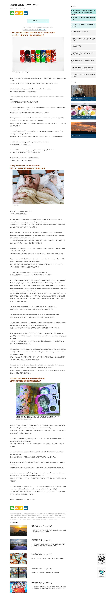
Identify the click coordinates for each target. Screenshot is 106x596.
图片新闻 (73, 82)
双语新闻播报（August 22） (42, 554)
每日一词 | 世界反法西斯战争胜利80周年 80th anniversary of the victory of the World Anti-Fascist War (83, 12)
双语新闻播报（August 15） (42, 568)
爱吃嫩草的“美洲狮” (76, 46)
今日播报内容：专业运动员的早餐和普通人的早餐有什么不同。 (48, 558)
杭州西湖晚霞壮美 (75, 135)
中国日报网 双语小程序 (101, 572)
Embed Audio (42, 29)
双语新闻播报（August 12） (42, 583)
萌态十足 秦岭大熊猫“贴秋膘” (78, 98)
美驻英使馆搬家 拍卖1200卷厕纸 (79, 31)
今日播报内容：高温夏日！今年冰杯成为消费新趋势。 (46, 572)
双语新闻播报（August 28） (42, 526)
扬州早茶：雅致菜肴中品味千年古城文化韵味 (81, 117)
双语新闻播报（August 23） (42, 540)
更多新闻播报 (14, 522)
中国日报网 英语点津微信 (101, 559)
